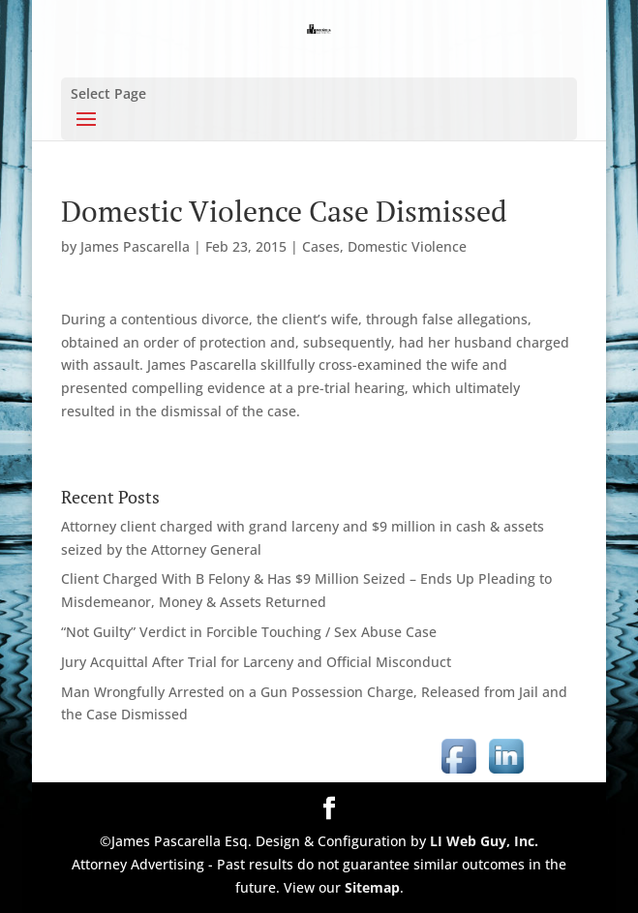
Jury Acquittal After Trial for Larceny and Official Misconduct (256, 662)
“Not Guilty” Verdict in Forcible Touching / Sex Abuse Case (249, 632)
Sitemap (372, 887)
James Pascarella (135, 246)
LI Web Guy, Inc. (484, 841)
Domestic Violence (407, 246)
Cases (321, 246)
